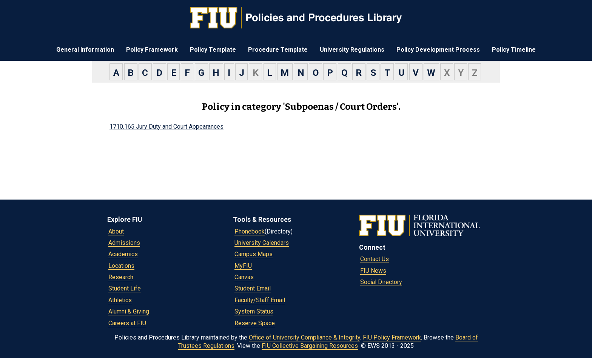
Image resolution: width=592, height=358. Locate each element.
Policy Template (213, 49)
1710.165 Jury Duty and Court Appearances (166, 126)
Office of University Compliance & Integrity (304, 337)
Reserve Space (254, 323)
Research (120, 277)
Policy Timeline (514, 49)
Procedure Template (278, 49)
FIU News (373, 270)
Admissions (124, 242)
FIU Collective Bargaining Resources (310, 345)
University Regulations (352, 49)
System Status (253, 311)
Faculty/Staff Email (259, 300)
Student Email (252, 288)
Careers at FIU (127, 323)
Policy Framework (152, 49)
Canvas (244, 277)
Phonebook (249, 231)
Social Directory (381, 282)
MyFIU (243, 265)
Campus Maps (253, 254)
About (116, 231)
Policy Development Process (438, 49)
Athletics (120, 300)
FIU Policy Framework (392, 337)
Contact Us (374, 259)
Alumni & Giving (128, 311)
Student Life (124, 288)
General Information (85, 49)
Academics (123, 254)
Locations (121, 265)
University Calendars (261, 242)
